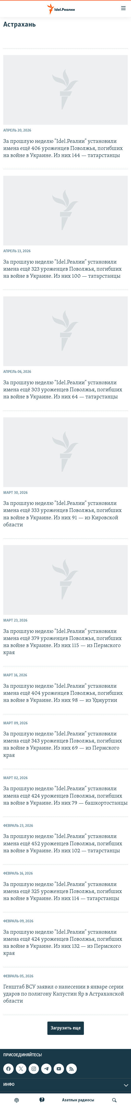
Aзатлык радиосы (78, 1100)
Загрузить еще (66, 1028)
